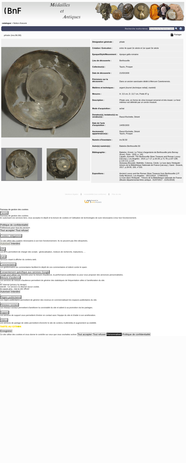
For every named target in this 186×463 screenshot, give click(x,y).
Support (4, 312)
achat (121, 108)
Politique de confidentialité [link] (14, 224)
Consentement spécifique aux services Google (24, 272)
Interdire (15, 243)
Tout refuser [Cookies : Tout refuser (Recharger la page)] (99, 334)
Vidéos (4, 320)
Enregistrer (6, 331)
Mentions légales (72, 194)
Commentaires (8, 264)
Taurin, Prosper (126, 67)
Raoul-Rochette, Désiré (129, 117)
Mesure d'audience (10, 277)
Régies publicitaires (10, 297)
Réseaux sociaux (9, 304)
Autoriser (5, 243)
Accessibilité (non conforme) (95, 194)
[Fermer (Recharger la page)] (0, 210)
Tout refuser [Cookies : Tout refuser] (22, 230)
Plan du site (116, 194)
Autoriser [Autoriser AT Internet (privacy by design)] (5, 291)
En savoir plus (6, 289)
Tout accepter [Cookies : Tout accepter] (7, 230)
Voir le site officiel (21, 289)
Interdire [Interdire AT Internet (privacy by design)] (15, 291)
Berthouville (124, 60)
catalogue (6, 23)
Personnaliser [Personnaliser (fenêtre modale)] (114, 334)
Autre (3, 256)
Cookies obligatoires (11, 236)
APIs (2, 249)
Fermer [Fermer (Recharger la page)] (4, 213)
